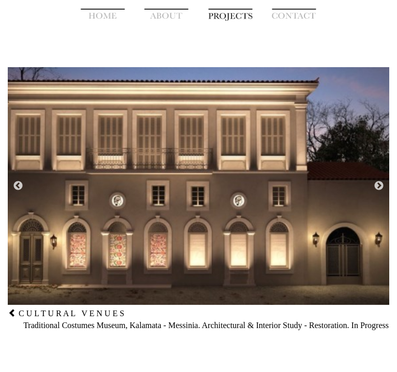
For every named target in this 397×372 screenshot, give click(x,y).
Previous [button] (18, 186)
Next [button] (379, 186)
